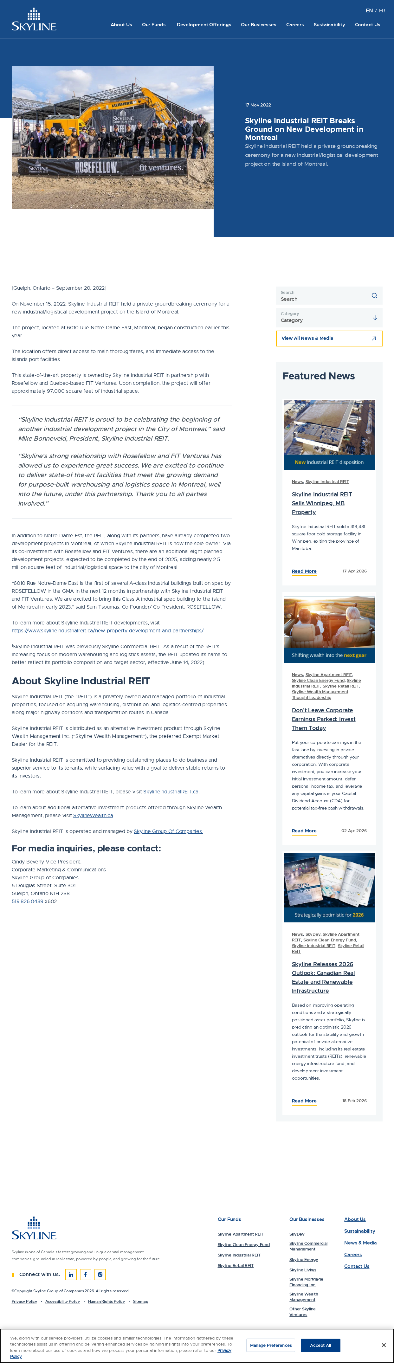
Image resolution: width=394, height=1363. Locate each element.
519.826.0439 (27, 901)
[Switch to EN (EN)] (369, 10)
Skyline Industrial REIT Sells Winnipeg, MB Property (322, 503)
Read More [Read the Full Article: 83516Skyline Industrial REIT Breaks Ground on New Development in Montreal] (304, 571)
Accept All (320, 1346)
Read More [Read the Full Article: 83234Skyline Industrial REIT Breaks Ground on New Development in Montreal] (304, 831)
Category (290, 313)
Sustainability (329, 25)
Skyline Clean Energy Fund (318, 680)
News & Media (360, 1243)
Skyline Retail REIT (341, 686)
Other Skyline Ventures (302, 1311)
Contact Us (367, 25)
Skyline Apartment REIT (329, 674)
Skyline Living (302, 1270)
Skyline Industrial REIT (327, 481)
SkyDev (313, 934)
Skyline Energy (303, 1259)
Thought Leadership (311, 697)
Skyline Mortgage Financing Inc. (306, 1282)
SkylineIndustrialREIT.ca (170, 792)
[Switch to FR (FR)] (382, 10)
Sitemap (140, 1301)
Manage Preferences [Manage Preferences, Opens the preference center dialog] (271, 1346)
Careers (295, 25)
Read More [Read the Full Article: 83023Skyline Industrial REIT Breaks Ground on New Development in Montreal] (304, 1101)
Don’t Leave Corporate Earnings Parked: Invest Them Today (324, 719)
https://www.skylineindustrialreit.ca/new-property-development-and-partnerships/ (108, 631)
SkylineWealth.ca (93, 815)
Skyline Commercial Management (308, 1246)
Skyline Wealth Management (320, 691)
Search (287, 292)
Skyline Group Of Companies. (168, 831)
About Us (121, 25)
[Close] (384, 1346)
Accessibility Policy (62, 1301)
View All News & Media (307, 338)
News (297, 481)
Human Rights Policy (106, 1301)
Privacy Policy (24, 1301)
